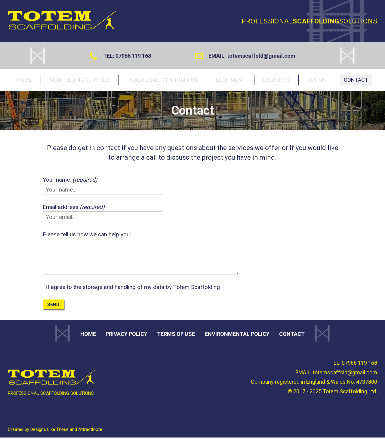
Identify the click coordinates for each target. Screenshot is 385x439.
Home (25, 81)
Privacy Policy (126, 335)
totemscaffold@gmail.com (261, 56)
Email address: (74, 208)
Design (318, 81)
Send (53, 306)
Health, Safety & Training (163, 81)
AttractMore (90, 431)
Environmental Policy (237, 335)
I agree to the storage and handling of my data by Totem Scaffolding (134, 288)
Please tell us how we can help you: (87, 235)
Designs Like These (49, 431)
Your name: (70, 181)
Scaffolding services (80, 81)
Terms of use (176, 335)
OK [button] (322, 422)
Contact (358, 81)
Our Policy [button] (352, 407)
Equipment (229, 81)
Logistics (276, 81)
